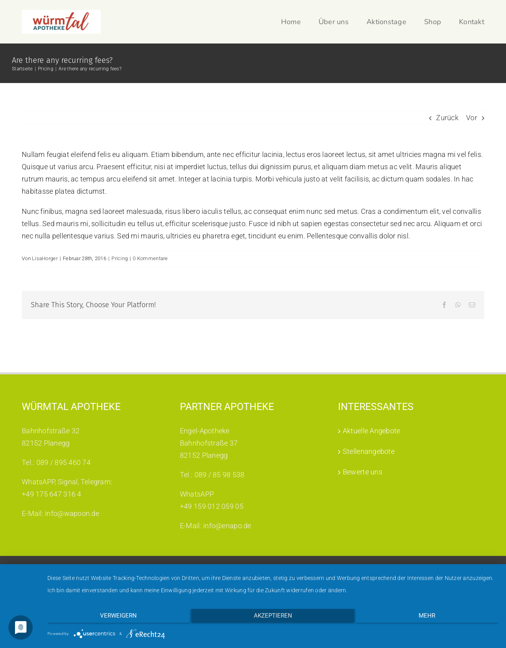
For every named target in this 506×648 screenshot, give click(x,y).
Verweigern (114, 618)
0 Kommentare (150, 258)
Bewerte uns (362, 529)
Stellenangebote (369, 508)
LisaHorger (45, 258)
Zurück (447, 117)
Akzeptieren (273, 618)
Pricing (119, 258)
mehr (431, 618)
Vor (471, 117)
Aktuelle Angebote (371, 488)
